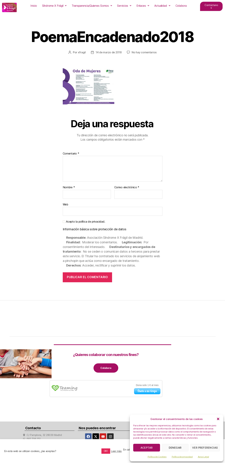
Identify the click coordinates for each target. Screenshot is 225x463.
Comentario (71, 153)
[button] (218, 419)
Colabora (181, 5)
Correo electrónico (126, 187)
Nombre (69, 187)
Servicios (124, 5)
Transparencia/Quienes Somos (92, 5)
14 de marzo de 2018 (108, 52)
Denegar (175, 447)
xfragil (81, 52)
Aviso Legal (203, 456)
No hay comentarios (144, 52)
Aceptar (147, 447)
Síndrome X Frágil (54, 5)
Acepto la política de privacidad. (84, 221)
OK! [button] (106, 450)
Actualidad (162, 5)
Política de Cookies (157, 456)
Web (65, 204)
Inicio (33, 5)
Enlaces (142, 5)
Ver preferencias (205, 447)
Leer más (116, 451)
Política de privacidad (182, 456)
